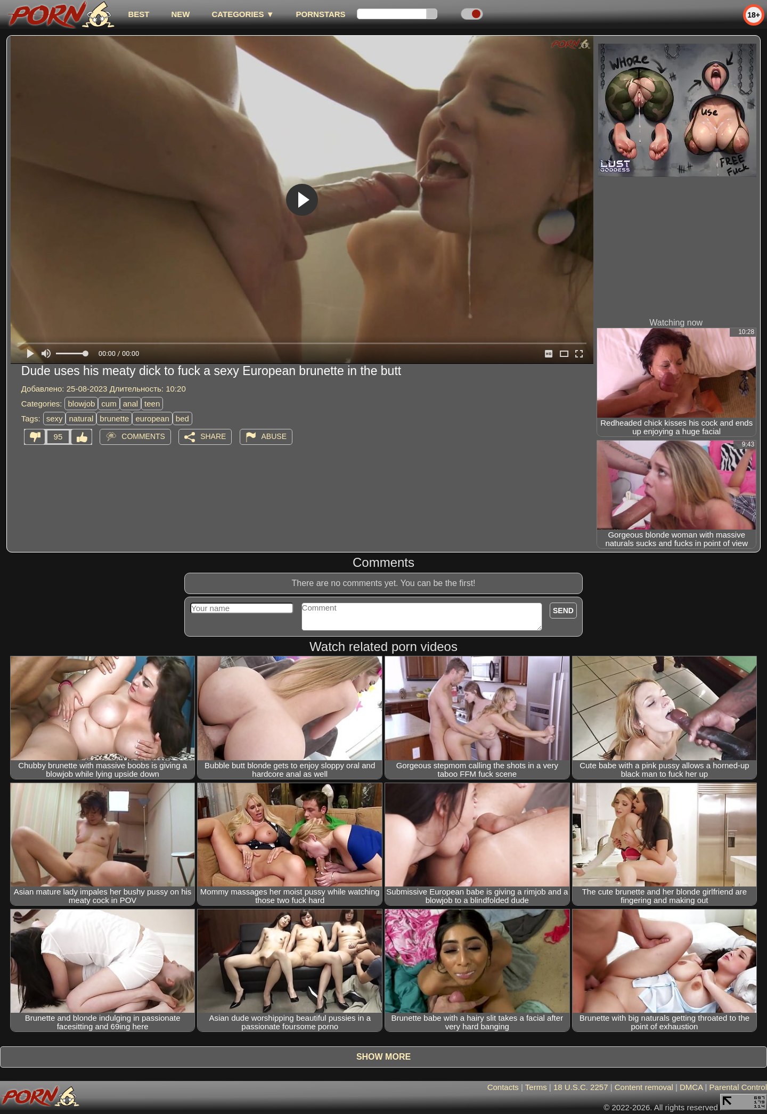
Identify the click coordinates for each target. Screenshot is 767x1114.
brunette (114, 418)
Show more (383, 1056)
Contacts (503, 1087)
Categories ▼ (242, 14)
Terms (536, 1087)
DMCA (691, 1087)
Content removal (644, 1087)
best (138, 14)
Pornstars (321, 14)
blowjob (81, 403)
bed (182, 418)
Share (213, 436)
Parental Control (738, 1087)
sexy (54, 418)
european (152, 418)
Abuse (274, 436)
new (180, 14)
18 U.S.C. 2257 (580, 1087)
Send (563, 610)
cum (108, 403)
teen (152, 403)
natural (81, 418)
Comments (143, 436)
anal (130, 403)
